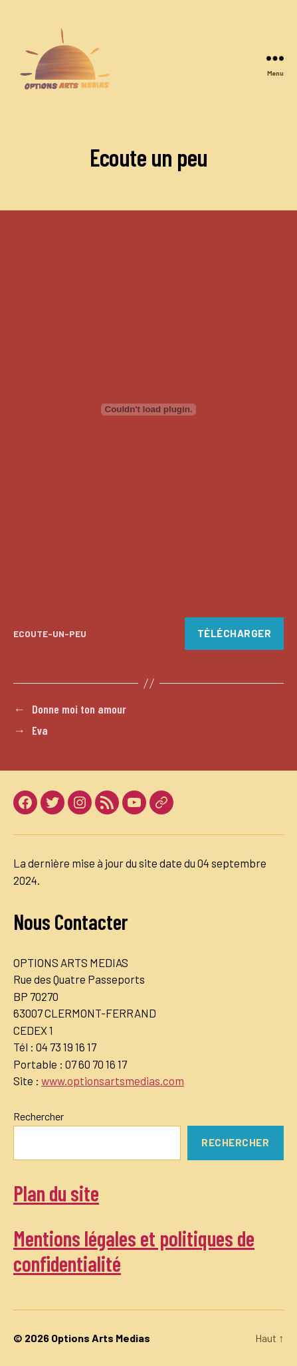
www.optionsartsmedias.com (112, 1080)
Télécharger (234, 633)
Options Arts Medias (100, 1337)
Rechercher (38, 1116)
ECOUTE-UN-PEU (49, 633)
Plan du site (56, 1192)
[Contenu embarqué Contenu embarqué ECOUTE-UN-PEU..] (148, 409)
